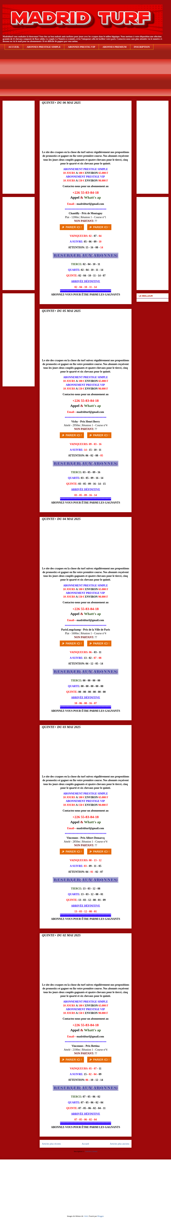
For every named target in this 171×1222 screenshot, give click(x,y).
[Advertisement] (88, 75)
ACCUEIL (13, 47)
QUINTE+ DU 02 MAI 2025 (61, 935)
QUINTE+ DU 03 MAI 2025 (61, 727)
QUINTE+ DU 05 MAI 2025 (61, 311)
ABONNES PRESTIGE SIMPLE (44, 47)
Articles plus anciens (119, 1143)
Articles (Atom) (91, 1151)
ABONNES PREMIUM (114, 47)
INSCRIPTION (142, 47)
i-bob (86, 1216)
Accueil (85, 1143)
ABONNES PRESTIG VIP (81, 47)
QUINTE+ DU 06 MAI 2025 (61, 102)
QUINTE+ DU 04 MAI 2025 (61, 519)
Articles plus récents (51, 1143)
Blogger (100, 1216)
